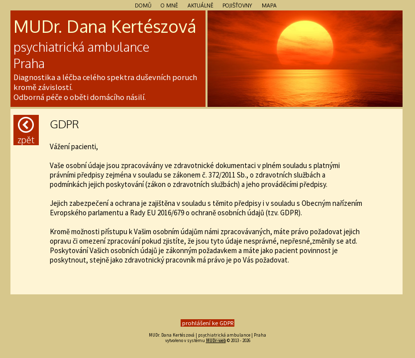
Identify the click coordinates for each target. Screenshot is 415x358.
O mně (169, 5)
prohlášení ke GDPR (207, 323)
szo (166, 26)
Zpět (25, 131)
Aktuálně (200, 5)
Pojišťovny (237, 5)
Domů (143, 5)
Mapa (269, 5)
